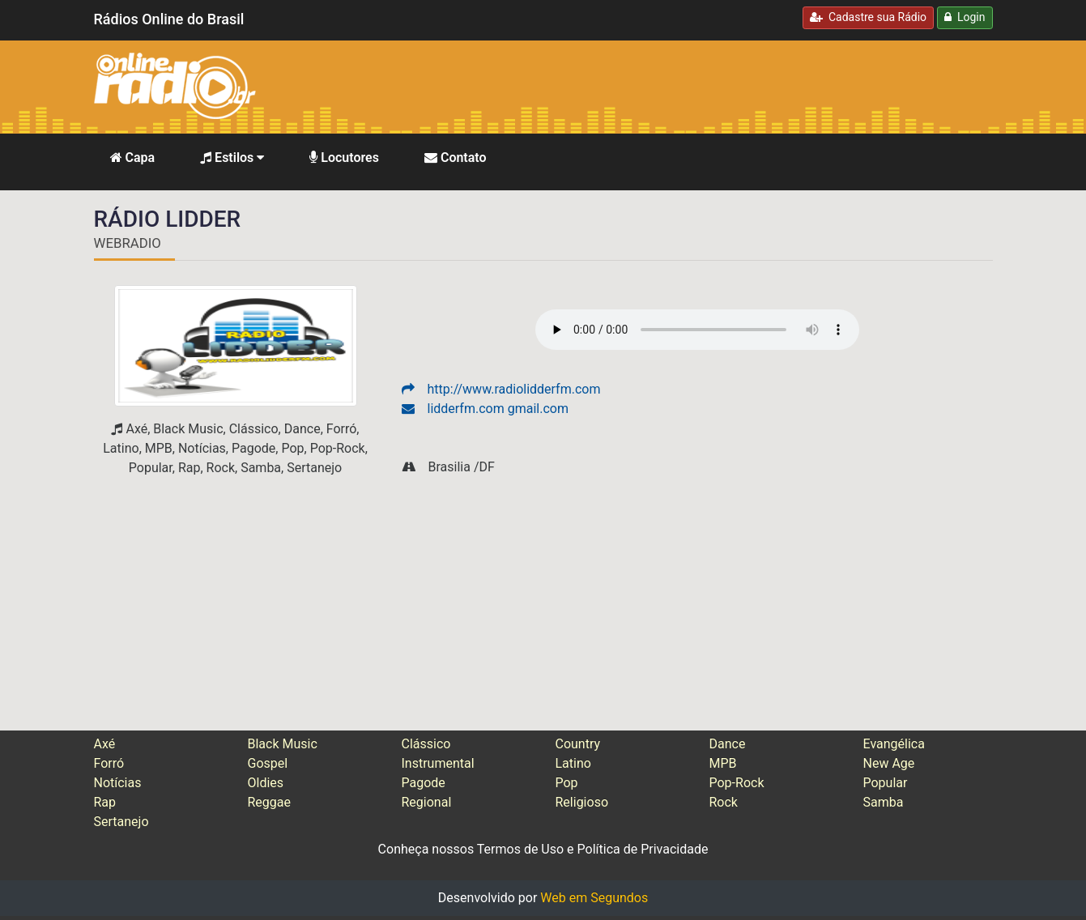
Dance (727, 744)
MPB (723, 763)
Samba (883, 802)
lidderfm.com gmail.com (485, 408)
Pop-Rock (736, 782)
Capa (132, 157)
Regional (427, 802)
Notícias (118, 782)
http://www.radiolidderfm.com (501, 389)
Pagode (423, 782)
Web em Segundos (594, 897)
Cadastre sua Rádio (868, 17)
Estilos (232, 157)
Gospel (268, 763)
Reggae (270, 802)
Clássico (426, 744)
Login (964, 17)
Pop (567, 782)
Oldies (266, 782)
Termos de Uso (520, 849)
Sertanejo (121, 821)
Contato (455, 157)
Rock (723, 802)
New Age (889, 763)
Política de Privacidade (643, 849)
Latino (573, 763)
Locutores (344, 157)
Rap (105, 802)
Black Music (282, 744)
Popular (885, 782)
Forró (109, 763)
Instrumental (438, 763)
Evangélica (894, 744)
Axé (105, 744)
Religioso (582, 802)
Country (578, 744)
